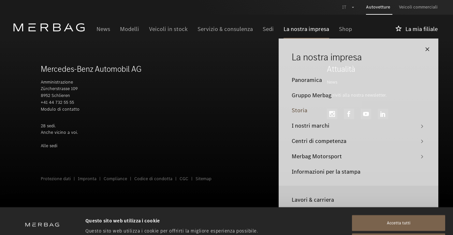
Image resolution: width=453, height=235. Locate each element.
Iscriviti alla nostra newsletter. (357, 95)
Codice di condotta (153, 179)
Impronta (87, 179)
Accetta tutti (398, 196)
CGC (184, 179)
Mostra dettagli (103, 222)
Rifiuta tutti (398, 214)
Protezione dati (56, 179)
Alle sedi (49, 146)
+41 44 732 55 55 (57, 102)
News (332, 82)
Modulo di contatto (60, 109)
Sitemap (204, 179)
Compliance (115, 179)
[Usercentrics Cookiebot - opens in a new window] (42, 222)
